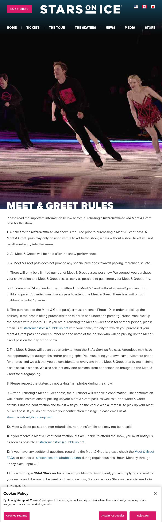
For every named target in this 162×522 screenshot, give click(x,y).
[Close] (155, 495)
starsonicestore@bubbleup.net (45, 328)
